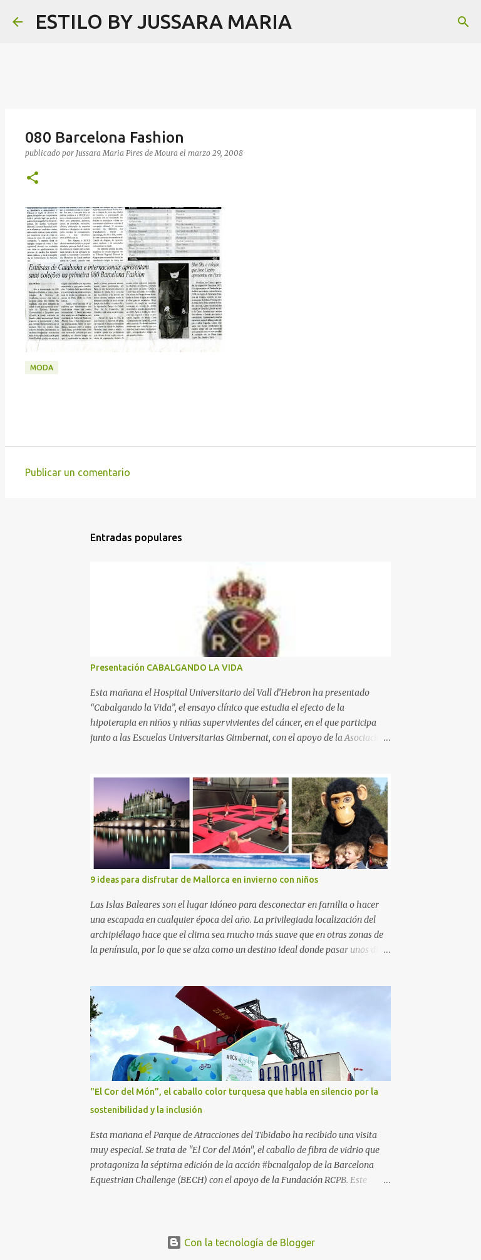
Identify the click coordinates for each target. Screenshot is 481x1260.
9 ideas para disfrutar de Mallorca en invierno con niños (204, 880)
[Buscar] (309, 22)
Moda (41, 367)
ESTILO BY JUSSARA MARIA (163, 21)
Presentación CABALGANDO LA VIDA (166, 668)
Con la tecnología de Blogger (241, 1242)
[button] (32, 178)
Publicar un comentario (77, 472)
